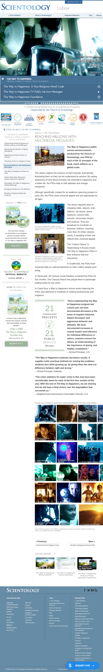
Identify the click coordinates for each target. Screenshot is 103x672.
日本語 (8, 620)
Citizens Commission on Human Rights (83, 659)
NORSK (27, 605)
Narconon (52, 118)
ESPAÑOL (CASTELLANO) (30, 614)
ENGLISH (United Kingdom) (12, 608)
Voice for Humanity (55, 608)
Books (98, 15)
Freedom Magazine (81, 633)
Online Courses (54, 618)
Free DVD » (16, 245)
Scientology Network (81, 606)
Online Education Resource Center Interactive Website (14, 178)
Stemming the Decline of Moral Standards (16, 150)
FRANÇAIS (10, 614)
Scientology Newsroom (82, 613)
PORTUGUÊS (29, 622)
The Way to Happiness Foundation (23, 97)
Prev (28, 103)
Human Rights (72, 119)
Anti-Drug (62, 118)
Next (74, 103)
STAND (77, 635)
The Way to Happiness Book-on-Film (16, 172)
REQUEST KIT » (16, 343)
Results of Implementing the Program (15, 194)
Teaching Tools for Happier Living (17, 161)
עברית (8, 617)
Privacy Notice (63, 669)
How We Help (6, 125)
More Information (54, 620)
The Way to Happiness (17, 119)
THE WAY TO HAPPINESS (31, 129)
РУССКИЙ (9, 622)
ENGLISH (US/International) (12, 603)
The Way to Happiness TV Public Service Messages (33, 92)
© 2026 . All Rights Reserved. (26, 669)
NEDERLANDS (11, 628)
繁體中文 (9, 625)
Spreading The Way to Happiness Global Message (17, 184)
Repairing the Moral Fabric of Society (15, 156)
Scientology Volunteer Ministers (82, 625)
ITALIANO (28, 620)
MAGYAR (28, 603)
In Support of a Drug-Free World (83, 649)
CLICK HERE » (16, 278)
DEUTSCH (10, 630)
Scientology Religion (81, 608)
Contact (51, 623)
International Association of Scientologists (83, 629)
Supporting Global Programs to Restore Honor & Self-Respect (16, 144)
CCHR (83, 118)
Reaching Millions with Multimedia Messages (17, 166)
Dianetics (78, 603)
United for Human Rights (83, 653)
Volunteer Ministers (72, 15)
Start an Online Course (82, 621)
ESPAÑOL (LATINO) (31, 610)
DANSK (9, 612)
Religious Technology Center (84, 619)
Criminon (41, 119)
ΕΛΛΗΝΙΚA (29, 617)
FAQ (90, 15)
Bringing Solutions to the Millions (17, 189)
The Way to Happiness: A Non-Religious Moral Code (34, 86)
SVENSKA (28, 608)
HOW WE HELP (13, 129)
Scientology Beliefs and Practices (56, 604)
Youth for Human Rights (82, 655)
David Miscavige (80, 616)
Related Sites (74, 2)
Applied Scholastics (29, 119)
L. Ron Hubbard (14, 15)
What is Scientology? (43, 15)
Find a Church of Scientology (58, 626)
